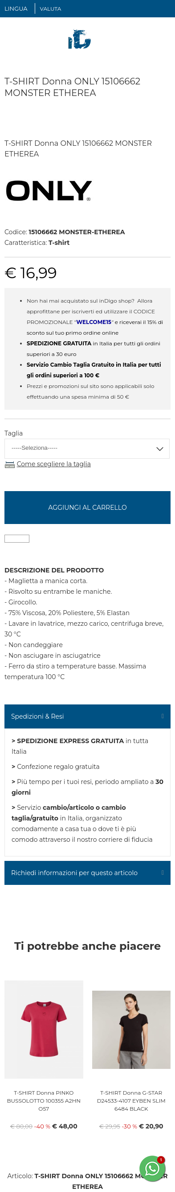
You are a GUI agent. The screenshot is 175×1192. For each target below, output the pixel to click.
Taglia (13, 433)
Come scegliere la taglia (54, 464)
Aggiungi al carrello (87, 508)
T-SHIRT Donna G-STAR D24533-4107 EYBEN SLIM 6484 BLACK (131, 1100)
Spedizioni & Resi (37, 716)
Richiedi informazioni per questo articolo (74, 873)
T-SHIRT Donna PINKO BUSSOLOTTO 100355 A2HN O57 (44, 1100)
